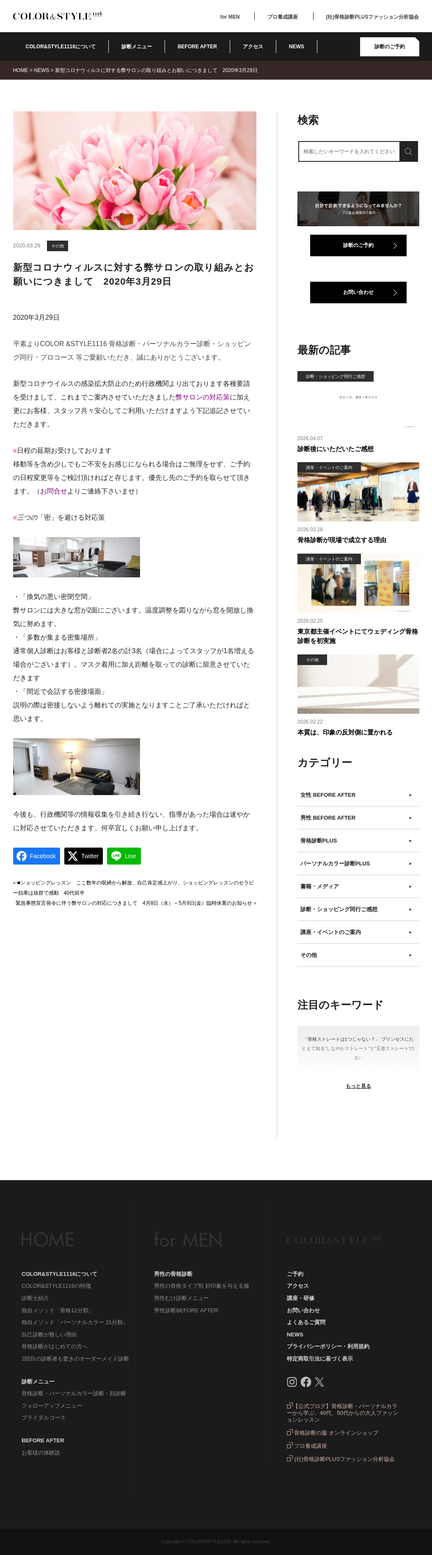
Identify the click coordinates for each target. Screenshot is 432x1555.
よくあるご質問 (306, 1322)
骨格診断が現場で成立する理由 (341, 539)
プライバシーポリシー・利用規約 (328, 1346)
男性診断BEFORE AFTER (186, 1310)
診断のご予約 (389, 47)
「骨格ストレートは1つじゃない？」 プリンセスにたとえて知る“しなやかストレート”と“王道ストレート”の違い (358, 1048)
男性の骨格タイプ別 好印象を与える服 (201, 1286)
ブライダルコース (44, 1417)
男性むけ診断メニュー (181, 1298)
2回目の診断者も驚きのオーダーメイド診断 (75, 1358)
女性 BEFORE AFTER (356, 795)
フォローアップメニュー (52, 1406)
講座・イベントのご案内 (356, 932)
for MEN (229, 17)
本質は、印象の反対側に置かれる (345, 732)
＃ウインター (327, 1072)
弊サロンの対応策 (203, 397)
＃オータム (392, 1072)
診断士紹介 (35, 1298)
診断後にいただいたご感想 (335, 448)
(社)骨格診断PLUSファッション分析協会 (372, 17)
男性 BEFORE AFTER (356, 818)
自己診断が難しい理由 (49, 1334)
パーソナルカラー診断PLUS (356, 863)
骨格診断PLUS (356, 841)
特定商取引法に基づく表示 (320, 1358)
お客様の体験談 (41, 1453)
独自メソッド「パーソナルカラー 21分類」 (75, 1322)
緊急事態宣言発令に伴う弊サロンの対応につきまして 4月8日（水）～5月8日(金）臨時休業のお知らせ (134, 903)
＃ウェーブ (360, 1072)
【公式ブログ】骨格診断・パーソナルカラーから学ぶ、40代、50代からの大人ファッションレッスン (342, 1413)
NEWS (296, 47)
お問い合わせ (358, 292)
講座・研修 (300, 1298)
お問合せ (53, 491)
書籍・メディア (356, 886)
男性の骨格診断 (173, 1274)
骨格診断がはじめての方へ (55, 1346)
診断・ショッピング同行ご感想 (356, 909)
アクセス (253, 47)
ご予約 (295, 1274)
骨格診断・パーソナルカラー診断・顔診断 (74, 1393)
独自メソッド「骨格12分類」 (58, 1310)
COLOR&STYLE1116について (61, 47)
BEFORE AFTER (43, 1440)
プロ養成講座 (282, 17)
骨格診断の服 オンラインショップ (332, 1433)
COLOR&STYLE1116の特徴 (56, 1286)
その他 (57, 246)
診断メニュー (136, 47)
